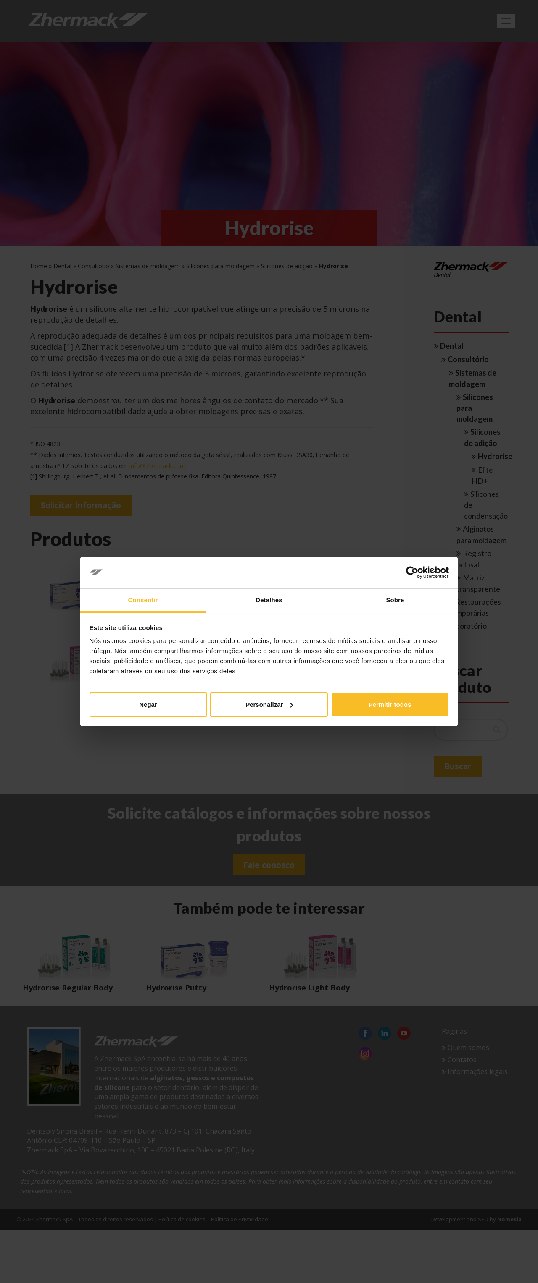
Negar (148, 704)
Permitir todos (390, 704)
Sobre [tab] (395, 600)
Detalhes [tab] (269, 600)
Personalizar (269, 704)
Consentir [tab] (143, 600)
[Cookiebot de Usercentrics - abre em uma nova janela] (412, 572)
